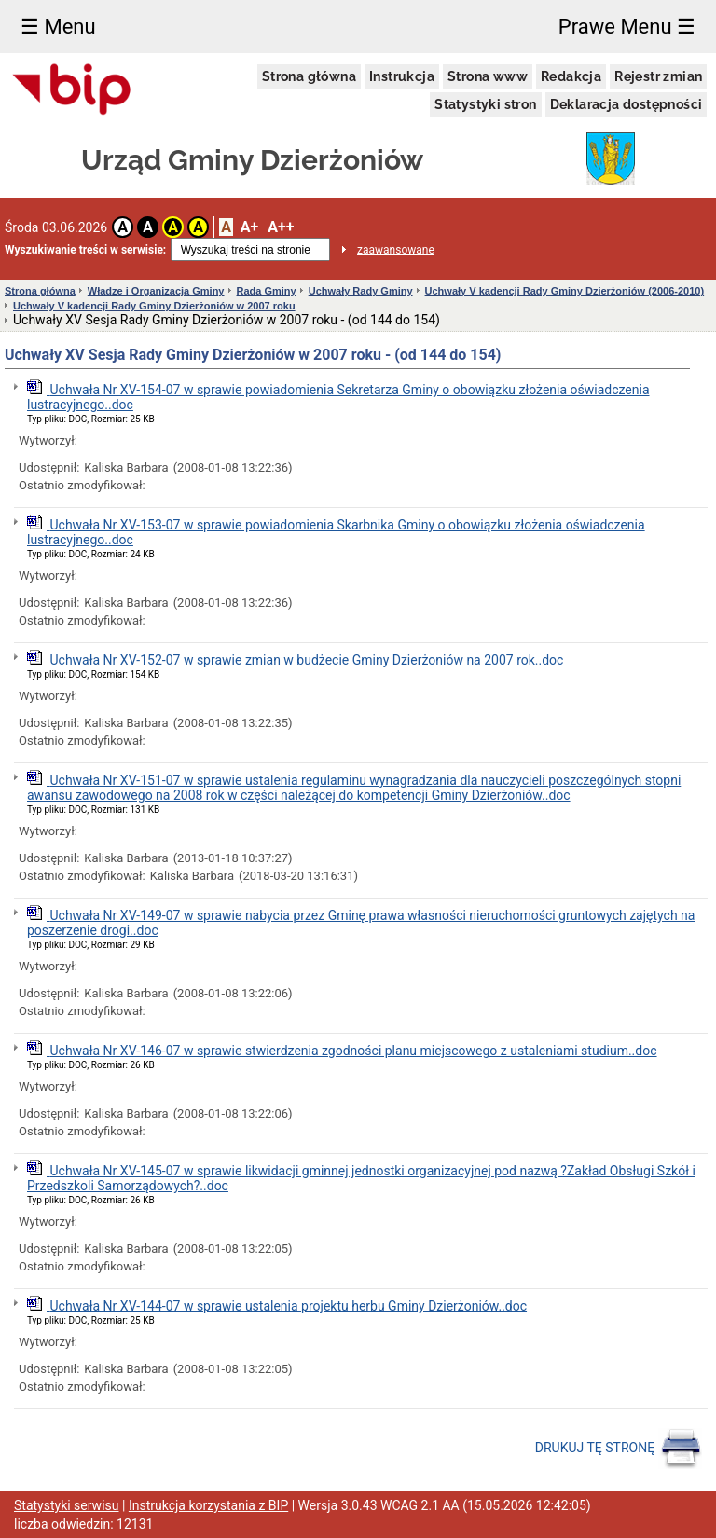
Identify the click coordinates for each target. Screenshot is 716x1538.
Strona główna (309, 76)
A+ (249, 227)
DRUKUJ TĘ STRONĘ (618, 1448)
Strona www (488, 76)
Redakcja (571, 76)
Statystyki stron (485, 104)
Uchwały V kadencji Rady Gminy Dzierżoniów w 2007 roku (154, 305)
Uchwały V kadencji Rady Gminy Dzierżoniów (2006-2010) (565, 290)
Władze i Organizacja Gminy (156, 290)
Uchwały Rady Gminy (361, 290)
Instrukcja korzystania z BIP (208, 1505)
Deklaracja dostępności (626, 104)
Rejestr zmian (658, 76)
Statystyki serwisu (66, 1505)
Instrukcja (401, 76)
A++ (281, 227)
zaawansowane (395, 249)
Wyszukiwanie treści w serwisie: (85, 249)
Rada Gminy (266, 290)
